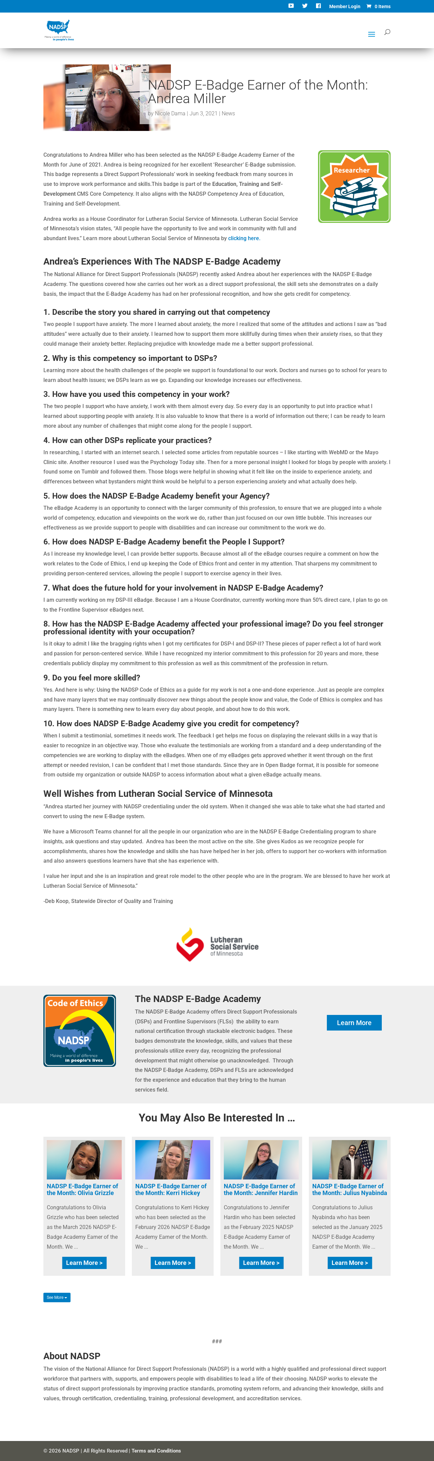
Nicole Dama (170, 113)
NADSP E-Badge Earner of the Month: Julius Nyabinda (349, 1189)
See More (57, 1297)
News (228, 113)
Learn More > (84, 1262)
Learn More (354, 1023)
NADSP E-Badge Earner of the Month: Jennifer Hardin (261, 1189)
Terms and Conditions (156, 1451)
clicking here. (245, 238)
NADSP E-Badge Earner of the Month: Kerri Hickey (170, 1189)
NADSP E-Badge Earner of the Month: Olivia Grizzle (82, 1189)
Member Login (344, 6)
